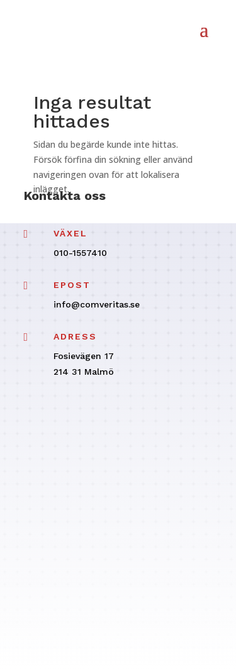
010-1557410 (80, 253)
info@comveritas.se (96, 304)
